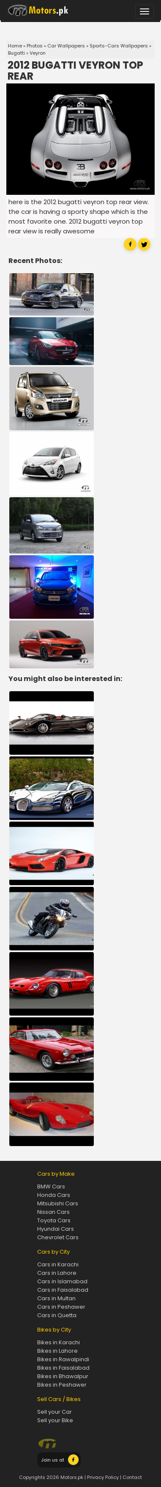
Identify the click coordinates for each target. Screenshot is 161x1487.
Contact (132, 1477)
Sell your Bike (55, 1420)
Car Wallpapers (66, 45)
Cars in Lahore (56, 1273)
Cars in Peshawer (61, 1307)
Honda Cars (53, 1195)
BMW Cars (51, 1186)
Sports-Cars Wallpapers (119, 45)
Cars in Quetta (56, 1315)
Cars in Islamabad (62, 1281)
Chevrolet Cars (58, 1237)
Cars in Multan (56, 1298)
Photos (35, 45)
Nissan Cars (53, 1212)
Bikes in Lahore (57, 1351)
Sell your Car (54, 1412)
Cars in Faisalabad (62, 1290)
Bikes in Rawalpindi (63, 1359)
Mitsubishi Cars (57, 1203)
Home (15, 45)
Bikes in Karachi (58, 1342)
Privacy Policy (103, 1477)
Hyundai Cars (55, 1229)
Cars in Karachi (58, 1264)
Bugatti (16, 53)
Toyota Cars (54, 1220)
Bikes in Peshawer (62, 1385)
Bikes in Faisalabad (63, 1368)
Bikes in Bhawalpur (62, 1376)
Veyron (38, 53)
